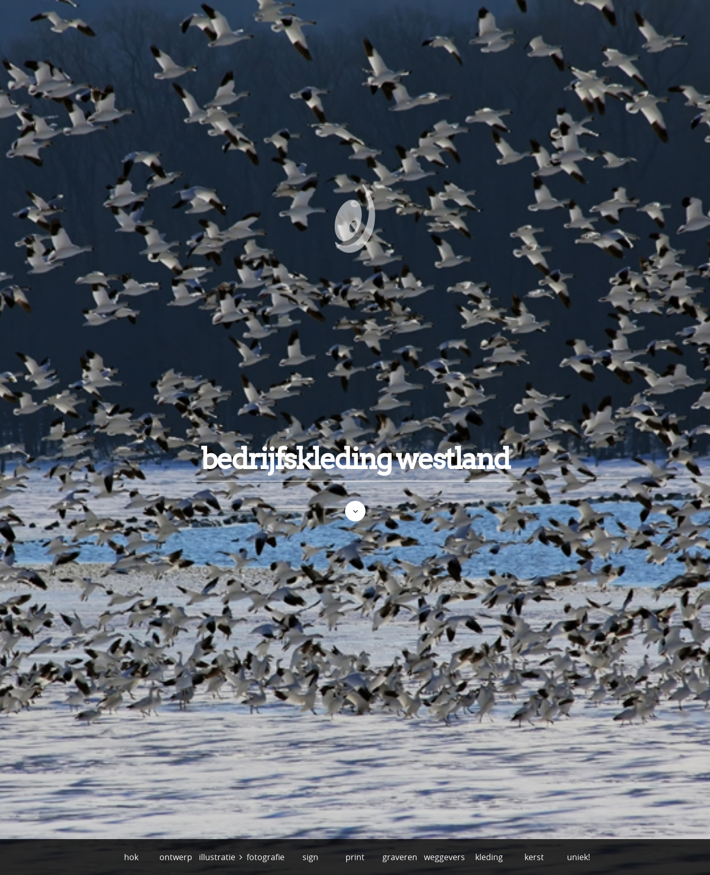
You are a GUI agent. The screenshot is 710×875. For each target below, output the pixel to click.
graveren (399, 857)
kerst (534, 857)
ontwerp (175, 857)
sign (310, 857)
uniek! (578, 857)
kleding (489, 857)
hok (131, 857)
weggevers (444, 857)
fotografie (266, 857)
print (355, 857)
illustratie (217, 857)
